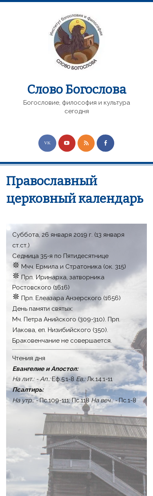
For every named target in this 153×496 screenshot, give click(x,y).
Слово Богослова (76, 89)
